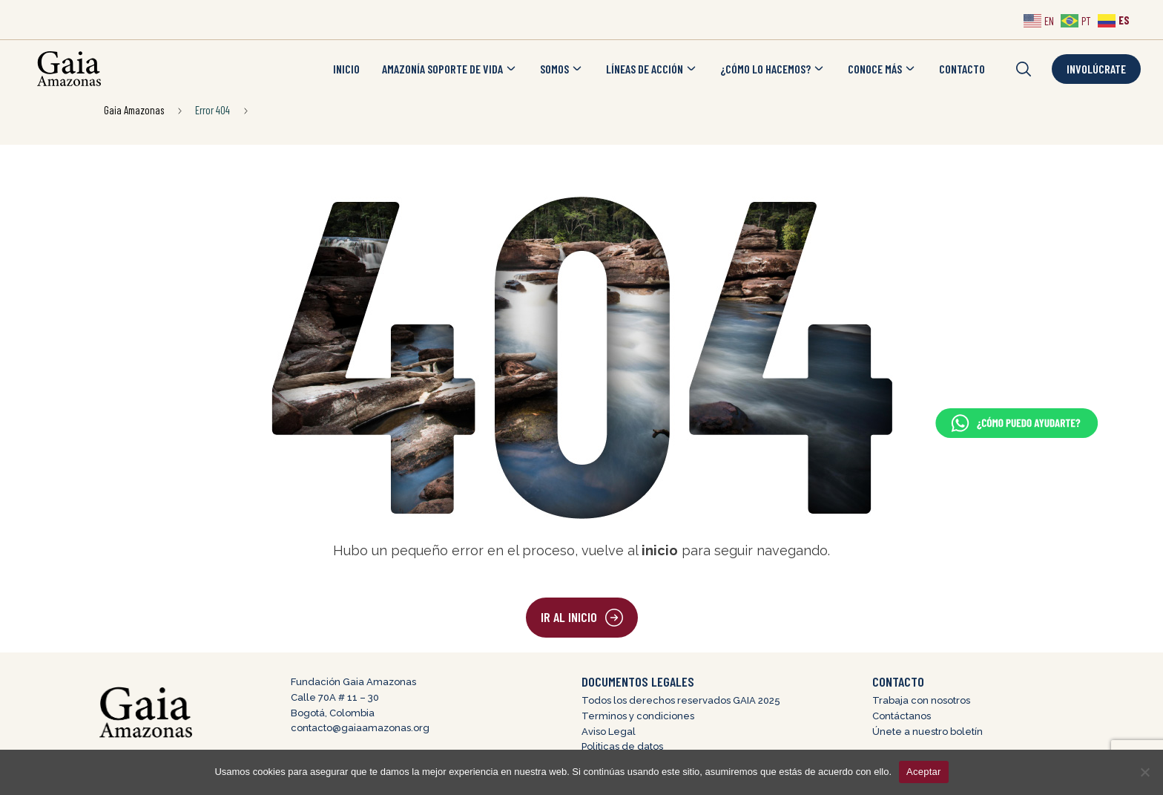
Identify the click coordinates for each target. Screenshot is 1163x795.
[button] (1024, 69)
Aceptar (923, 771)
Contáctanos (901, 716)
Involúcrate (1096, 69)
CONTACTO (962, 69)
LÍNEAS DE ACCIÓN (652, 69)
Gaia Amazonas (134, 110)
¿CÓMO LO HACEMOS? (773, 69)
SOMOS (562, 69)
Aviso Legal (609, 731)
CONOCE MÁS (882, 69)
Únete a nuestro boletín (927, 731)
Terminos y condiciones (638, 716)
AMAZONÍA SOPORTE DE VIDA (450, 69)
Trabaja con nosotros (921, 700)
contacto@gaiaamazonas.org (360, 727)
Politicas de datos (622, 746)
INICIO (346, 69)
